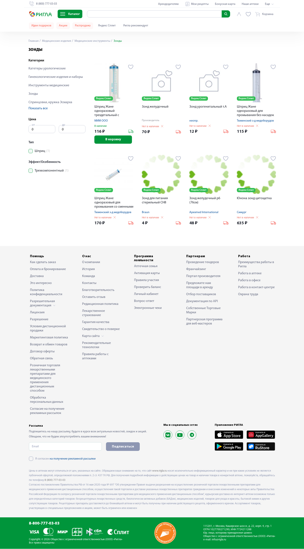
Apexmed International (203, 212)
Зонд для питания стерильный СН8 (155, 200)
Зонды (33, 94)
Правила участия (146, 280)
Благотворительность (98, 290)
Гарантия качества (95, 322)
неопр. (193, 120)
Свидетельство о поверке (101, 329)
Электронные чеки (148, 308)
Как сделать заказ (43, 262)
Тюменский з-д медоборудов (255, 120)
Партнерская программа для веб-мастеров (204, 322)
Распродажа (83, 25)
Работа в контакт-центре (256, 287)
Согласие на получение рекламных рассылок (47, 411)
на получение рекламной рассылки (73, 459)
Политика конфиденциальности (46, 292)
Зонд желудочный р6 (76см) (204, 200)
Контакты (89, 283)
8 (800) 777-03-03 (55, 480)
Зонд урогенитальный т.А (208, 106)
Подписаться (123, 447)
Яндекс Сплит (107, 25)
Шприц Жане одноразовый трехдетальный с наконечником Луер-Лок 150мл (112, 111)
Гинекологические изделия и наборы (55, 77)
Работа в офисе (249, 280)
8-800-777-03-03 (44, 524)
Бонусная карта (225, 4)
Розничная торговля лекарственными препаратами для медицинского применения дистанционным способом (45, 378)
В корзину (114, 139)
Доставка (37, 276)
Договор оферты (42, 351)
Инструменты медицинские (48, 85)
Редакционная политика (100, 304)
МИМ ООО (101, 120)
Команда (88, 276)
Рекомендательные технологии (96, 345)
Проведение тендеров (202, 262)
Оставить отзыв (93, 297)
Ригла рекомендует (135, 25)
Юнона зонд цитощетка (254, 198)
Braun (145, 212)
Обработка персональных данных (46, 400)
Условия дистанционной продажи (48, 329)
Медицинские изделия (56, 41)
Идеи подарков (41, 25)
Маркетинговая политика (49, 337)
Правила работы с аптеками (95, 356)
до (63, 125)
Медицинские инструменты (92, 41)
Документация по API (202, 301)
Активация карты (147, 273)
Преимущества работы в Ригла (256, 264)
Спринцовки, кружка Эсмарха (50, 102)
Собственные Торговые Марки (203, 310)
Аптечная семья (145, 266)
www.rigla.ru (159, 471)
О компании (91, 262)
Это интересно (41, 283)
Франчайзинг (196, 269)
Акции (63, 25)
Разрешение (39, 319)
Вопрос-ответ (144, 301)
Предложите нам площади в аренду (199, 285)
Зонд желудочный (155, 106)
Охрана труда (248, 294)
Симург (241, 212)
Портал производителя (203, 276)
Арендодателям (168, 4)
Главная (33, 41)
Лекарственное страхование (93, 313)
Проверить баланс (147, 287)
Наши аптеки (250, 4)
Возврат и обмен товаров (48, 344)
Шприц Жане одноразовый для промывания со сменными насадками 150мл (113, 203)
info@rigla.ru (219, 539)
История (88, 269)
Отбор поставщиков (201, 294)
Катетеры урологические (47, 68)
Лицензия (37, 312)
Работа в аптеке (250, 273)
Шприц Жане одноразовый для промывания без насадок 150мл (255, 111)
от (33, 125)
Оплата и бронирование (48, 269)
